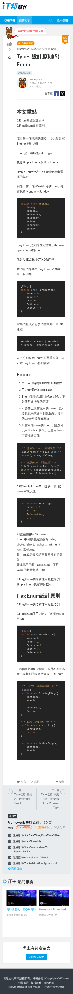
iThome (64, 978)
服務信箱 (49, 982)
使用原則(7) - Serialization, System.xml (35, 863)
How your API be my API (53, 909)
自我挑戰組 (25, 43)
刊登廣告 (23, 982)
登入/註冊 (62, 20)
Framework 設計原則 (29, 48)
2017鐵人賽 (24, 72)
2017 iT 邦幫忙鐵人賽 (30, 31)
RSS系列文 (24, 827)
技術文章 (24, 20)
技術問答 (9, 20)
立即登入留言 (36, 956)
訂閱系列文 (42, 827)
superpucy (36, 79)
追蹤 (34, 781)
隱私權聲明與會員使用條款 (24, 986)
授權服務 (36, 982)
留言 (21, 781)
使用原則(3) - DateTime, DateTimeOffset (36, 835)
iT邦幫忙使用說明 (53, 986)
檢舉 (59, 781)
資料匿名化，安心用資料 (21, 909)
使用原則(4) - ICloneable (27, 841)
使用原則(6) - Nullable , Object (30, 857)
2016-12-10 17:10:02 (41, 83)
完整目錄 (15, 868)
